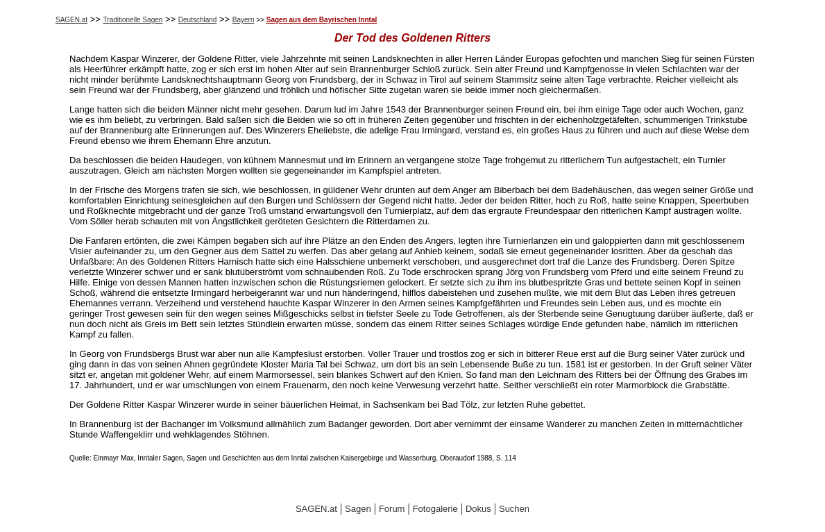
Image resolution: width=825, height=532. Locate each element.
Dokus (478, 509)
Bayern (243, 20)
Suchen (514, 509)
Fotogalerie (435, 509)
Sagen (358, 509)
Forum (392, 509)
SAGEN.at (71, 20)
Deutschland (197, 20)
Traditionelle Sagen (133, 20)
